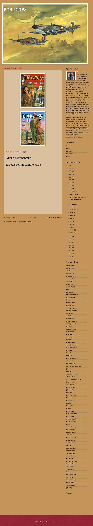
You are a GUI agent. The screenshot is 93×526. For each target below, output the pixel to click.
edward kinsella (71, 329)
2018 (70, 185)
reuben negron (70, 440)
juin (71, 218)
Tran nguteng (70, 469)
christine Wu (70, 305)
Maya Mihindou (70, 421)
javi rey (68, 369)
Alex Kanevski (70, 271)
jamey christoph (71, 363)
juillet (71, 215)
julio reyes (69, 392)
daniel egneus (70, 318)
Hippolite (69, 355)
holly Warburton (71, 358)
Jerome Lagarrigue (72, 374)
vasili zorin (69, 477)
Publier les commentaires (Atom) (22, 222)
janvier (72, 233)
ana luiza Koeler (71, 276)
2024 (70, 168)
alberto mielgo (70, 268)
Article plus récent (11, 217)
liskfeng (68, 403)
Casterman (69, 146)
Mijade (68, 156)
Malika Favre (70, 411)
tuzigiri (68, 472)
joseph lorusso (70, 387)
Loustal (68, 408)
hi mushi (68, 353)
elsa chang (69, 334)
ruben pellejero (70, 443)
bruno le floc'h (70, 302)
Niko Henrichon (71, 432)
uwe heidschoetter (71, 474)
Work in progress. (75, 194)
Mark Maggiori (70, 416)
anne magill (69, 279)
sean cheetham (71, 448)
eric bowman (70, 337)
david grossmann (71, 324)
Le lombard (69, 154)
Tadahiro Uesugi (71, 453)
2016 (70, 236)
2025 (70, 165)
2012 (70, 248)
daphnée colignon (71, 321)
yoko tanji (69, 487)
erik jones (69, 339)
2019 (70, 183)
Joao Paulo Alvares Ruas (73, 379)
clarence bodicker (71, 310)
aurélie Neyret (70, 287)
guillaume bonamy (71, 347)
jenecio (68, 371)
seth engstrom (70, 450)
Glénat (68, 148)
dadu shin (69, 316)
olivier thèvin (70, 435)
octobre (72, 207)
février (72, 230)
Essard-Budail (70, 342)
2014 (70, 242)
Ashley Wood (70, 284)
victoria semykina (71, 480)
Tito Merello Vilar (71, 466)
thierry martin (70, 458)
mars (71, 227)
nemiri (68, 424)
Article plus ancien (54, 217)
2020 (70, 180)
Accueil (33, 217)
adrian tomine (70, 265)
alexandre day (70, 273)
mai (71, 221)
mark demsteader (71, 413)
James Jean (70, 361)
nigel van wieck (70, 429)
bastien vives (70, 292)
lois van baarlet (70, 406)
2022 (70, 174)
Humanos (69, 151)
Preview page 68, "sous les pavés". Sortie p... (78, 198)
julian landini (70, 390)
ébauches (15, 9)
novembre (73, 204)
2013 (70, 245)
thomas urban (70, 464)
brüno (68, 300)
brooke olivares (70, 297)
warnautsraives (84, 72)
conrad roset (70, 313)
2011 (70, 251)
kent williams (70, 398)
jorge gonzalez (70, 382)
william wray (70, 482)
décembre (73, 191)
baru (67, 289)
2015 (70, 239)
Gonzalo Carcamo (71, 345)
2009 (70, 256)
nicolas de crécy (71, 427)
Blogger (55, 522)
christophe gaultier (71, 308)
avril (71, 224)
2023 (70, 171)
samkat (68, 445)
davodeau (69, 326)
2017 (70, 188)
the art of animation (72, 456)
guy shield (69, 350)
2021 (70, 177)
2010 (70, 253)
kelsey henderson (71, 395)
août (71, 212)
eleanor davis (70, 331)
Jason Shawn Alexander (73, 366)
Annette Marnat (71, 281)
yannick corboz (70, 485)
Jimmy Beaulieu (71, 376)
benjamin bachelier (72, 294)
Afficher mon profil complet (74, 137)
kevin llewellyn (70, 400)
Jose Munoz (70, 384)
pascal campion (71, 437)
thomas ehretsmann (72, 461)
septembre (73, 210)
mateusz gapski (71, 419)
